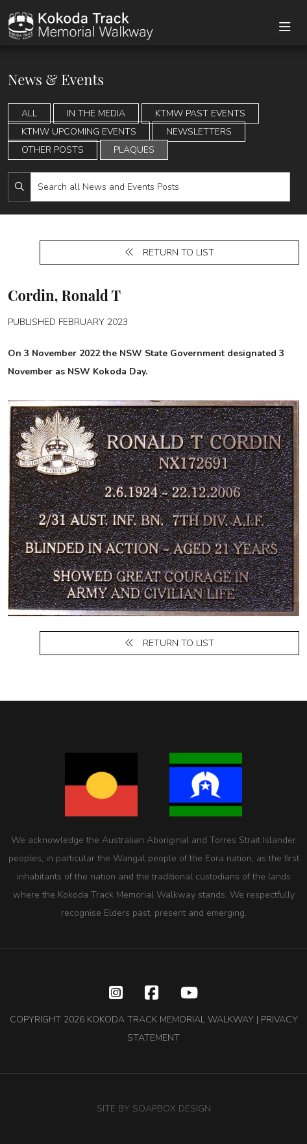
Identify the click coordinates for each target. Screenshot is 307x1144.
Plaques (134, 150)
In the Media (96, 113)
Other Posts (52, 150)
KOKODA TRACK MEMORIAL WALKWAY (170, 1019)
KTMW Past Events (200, 113)
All (29, 113)
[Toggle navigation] (285, 28)
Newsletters (199, 131)
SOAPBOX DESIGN (171, 1108)
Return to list (169, 252)
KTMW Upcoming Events (78, 131)
